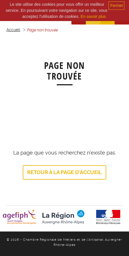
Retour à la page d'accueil (64, 172)
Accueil (13, 30)
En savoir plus (93, 16)
